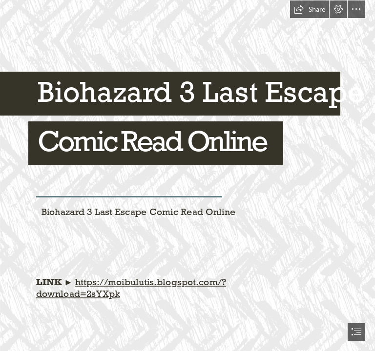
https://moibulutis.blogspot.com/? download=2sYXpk (131, 287)
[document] (187, 175)
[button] (309, 9)
